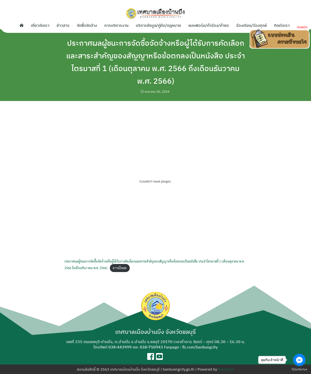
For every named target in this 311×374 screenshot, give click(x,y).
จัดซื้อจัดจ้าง (87, 25)
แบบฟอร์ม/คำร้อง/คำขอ (208, 25)
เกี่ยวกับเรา (40, 25)
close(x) (302, 27)
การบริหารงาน (116, 25)
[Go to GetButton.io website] (299, 369)
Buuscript (226, 369)
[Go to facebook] (299, 360)
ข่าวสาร (63, 25)
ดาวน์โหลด (120, 268)
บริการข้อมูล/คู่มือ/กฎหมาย (158, 25)
